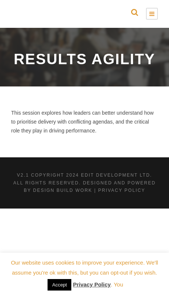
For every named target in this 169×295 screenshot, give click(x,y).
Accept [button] (59, 285)
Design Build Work (62, 190)
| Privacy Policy (119, 190)
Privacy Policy (92, 284)
